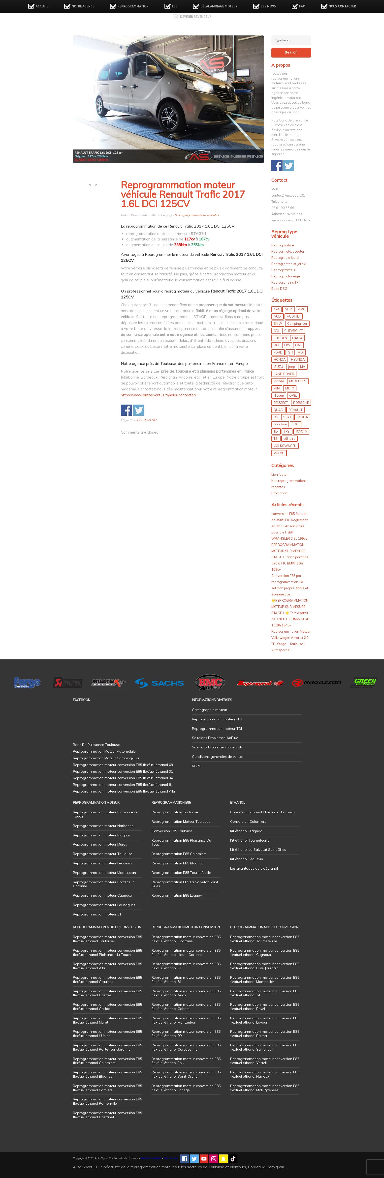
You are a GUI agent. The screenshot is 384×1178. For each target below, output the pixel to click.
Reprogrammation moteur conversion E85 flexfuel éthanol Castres (107, 993)
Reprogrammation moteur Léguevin (102, 863)
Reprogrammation (133, 6)
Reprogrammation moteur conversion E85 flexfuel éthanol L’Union (107, 1033)
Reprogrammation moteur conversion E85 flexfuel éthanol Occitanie (186, 939)
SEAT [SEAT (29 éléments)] (287, 417)
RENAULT (150, 420)
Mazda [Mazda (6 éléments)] (279, 381)
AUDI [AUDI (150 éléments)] (278, 316)
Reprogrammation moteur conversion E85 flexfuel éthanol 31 (186, 966)
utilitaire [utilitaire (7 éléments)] (289, 439)
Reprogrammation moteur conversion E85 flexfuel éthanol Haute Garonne (186, 952)
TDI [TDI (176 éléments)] (276, 431)
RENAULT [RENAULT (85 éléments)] (295, 410)
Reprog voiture (282, 245)
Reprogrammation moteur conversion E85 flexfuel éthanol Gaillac (107, 1006)
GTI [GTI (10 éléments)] (290, 352)
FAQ (302, 6)
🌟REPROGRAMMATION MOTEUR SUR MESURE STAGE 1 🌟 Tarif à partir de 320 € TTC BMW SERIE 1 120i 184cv (290, 612)
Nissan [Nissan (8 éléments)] (279, 395)
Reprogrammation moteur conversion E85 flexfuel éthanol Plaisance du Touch (107, 952)
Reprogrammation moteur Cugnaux (102, 895)
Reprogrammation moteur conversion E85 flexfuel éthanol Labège (186, 1088)
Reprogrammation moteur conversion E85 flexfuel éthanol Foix (186, 1061)
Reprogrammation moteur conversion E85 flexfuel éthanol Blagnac (107, 1074)
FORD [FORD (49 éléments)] (278, 352)
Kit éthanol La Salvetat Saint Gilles (258, 849)
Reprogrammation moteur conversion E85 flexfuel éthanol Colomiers (107, 1061)
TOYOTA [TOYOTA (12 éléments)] (301, 431)
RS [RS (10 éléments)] (276, 417)
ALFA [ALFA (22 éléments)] (289, 309)
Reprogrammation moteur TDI (217, 728)
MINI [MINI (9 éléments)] (277, 388)
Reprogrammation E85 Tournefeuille (181, 872)
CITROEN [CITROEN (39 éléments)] (280, 338)
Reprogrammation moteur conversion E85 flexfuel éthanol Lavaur (264, 1020)
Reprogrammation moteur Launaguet (104, 905)
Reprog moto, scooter (287, 251)
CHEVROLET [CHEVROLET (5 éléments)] (293, 331)
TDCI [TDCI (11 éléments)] (295, 424)
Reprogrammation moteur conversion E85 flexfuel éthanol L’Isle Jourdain (264, 966)
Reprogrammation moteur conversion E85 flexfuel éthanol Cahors (186, 1006)
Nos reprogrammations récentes (196, 215)
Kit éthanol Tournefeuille (249, 840)
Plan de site (171, 1158)
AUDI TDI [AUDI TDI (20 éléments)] (293, 316)
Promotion (279, 493)
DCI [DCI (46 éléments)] (276, 345)
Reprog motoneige (285, 276)
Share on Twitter (138, 410)
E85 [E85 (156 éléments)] (287, 345)
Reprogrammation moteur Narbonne (103, 826)
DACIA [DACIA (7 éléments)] (297, 338)
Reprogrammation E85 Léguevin (178, 895)
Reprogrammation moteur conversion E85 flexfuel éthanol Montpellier (264, 979)
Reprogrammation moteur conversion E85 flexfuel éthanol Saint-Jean (264, 1047)
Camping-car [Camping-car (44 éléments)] (297, 323)
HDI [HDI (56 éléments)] (301, 352)
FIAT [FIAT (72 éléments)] (298, 345)
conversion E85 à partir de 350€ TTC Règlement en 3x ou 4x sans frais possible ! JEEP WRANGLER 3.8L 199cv (289, 526)
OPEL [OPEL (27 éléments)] (293, 395)
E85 (174, 6)
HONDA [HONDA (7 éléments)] (280, 359)
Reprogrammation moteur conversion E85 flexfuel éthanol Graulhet (107, 979)
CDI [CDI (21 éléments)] (276, 331)
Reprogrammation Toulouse (175, 812)
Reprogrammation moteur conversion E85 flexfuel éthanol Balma (264, 1033)
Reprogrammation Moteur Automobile (104, 751)
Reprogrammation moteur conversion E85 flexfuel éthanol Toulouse (107, 939)
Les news (268, 6)
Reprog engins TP (285, 282)
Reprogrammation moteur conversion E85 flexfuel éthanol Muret (107, 1020)
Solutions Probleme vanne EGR (217, 747)
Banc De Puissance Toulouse (96, 744)
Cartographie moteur (209, 709)
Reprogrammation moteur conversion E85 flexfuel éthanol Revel (264, 1006)
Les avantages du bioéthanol (254, 868)
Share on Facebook (126, 410)
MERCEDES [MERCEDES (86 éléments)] (297, 381)
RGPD (196, 766)
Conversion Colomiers (248, 821)
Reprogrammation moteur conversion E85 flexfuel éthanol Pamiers (107, 1088)
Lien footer (279, 474)
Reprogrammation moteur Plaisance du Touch (105, 814)
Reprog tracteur (283, 270)
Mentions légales (151, 1158)
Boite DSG (279, 289)
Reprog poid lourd (285, 258)
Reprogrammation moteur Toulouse (102, 854)
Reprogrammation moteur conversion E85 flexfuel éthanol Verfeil (264, 1061)
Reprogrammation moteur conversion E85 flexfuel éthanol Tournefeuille (264, 939)
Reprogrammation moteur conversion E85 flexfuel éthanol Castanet (107, 1115)
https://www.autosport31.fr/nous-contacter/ (158, 395)
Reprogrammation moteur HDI (217, 719)
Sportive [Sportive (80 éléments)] (280, 424)
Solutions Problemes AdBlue (215, 738)
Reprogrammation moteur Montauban (104, 872)
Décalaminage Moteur (218, 6)
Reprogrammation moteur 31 (97, 914)
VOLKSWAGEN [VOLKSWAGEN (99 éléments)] (285, 446)
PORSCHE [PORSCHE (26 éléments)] (301, 403)
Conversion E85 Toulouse (172, 831)
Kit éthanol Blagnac (246, 831)
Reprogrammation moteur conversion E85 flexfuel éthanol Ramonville (107, 1101)
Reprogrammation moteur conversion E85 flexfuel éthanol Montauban (186, 1020)
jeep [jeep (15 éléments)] (291, 367)
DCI (139, 420)
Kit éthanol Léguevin (246, 859)
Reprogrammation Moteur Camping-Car (106, 758)
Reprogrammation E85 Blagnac (177, 863)
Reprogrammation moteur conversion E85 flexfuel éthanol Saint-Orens (186, 1074)
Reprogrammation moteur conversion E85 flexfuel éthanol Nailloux (264, 1074)
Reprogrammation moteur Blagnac (102, 835)
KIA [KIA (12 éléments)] (302, 367)
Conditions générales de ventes (218, 756)
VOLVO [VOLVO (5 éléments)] (279, 453)
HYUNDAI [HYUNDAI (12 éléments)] (298, 359)
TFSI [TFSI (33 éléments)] (287, 431)
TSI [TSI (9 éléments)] (276, 439)
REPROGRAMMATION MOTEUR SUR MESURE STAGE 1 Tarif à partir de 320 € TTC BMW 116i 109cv (289, 557)
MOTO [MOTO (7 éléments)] (289, 388)
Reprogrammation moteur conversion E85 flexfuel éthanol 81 (186, 979)
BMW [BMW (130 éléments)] (278, 323)
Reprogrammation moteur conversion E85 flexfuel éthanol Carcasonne (186, 1047)
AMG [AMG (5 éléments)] (302, 309)
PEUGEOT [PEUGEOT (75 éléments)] (281, 403)
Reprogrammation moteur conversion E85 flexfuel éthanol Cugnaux (264, 952)
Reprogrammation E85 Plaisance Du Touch (181, 842)
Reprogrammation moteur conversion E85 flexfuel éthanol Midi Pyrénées (264, 1088)
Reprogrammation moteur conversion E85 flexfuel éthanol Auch (186, 993)
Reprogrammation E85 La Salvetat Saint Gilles (185, 884)
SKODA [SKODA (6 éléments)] (302, 417)
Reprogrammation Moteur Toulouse (181, 821)
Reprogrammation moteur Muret (100, 844)
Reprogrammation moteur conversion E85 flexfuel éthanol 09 (186, 1033)
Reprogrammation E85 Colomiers (179, 854)
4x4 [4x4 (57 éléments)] (276, 309)
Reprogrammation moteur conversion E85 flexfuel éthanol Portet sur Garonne (107, 1047)
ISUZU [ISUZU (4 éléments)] (278, 367)
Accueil (42, 6)
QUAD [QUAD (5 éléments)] (278, 410)
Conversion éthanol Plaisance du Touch (262, 812)
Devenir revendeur (195, 17)
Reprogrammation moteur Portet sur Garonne (103, 884)
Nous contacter (342, 6)
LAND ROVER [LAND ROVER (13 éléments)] (284, 374)
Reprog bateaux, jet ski (288, 264)
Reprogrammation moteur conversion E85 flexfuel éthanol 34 (264, 993)
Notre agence (83, 6)
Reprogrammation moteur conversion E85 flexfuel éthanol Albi (107, 966)
